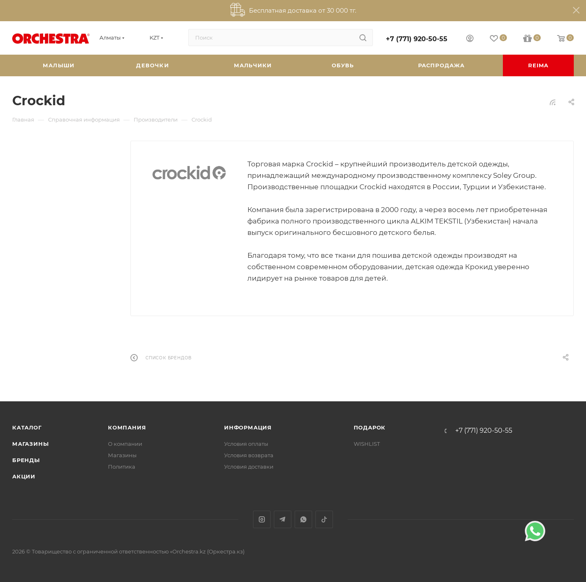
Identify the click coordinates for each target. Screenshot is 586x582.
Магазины (30, 443)
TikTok (324, 519)
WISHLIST (367, 443)
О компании (125, 443)
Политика (121, 466)
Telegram (282, 519)
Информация (248, 427)
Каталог (27, 427)
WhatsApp (303, 519)
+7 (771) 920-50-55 (416, 39)
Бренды (26, 460)
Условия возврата (248, 455)
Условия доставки (248, 466)
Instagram (262, 519)
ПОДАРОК (370, 427)
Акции (23, 476)
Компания (127, 427)
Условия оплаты (246, 443)
